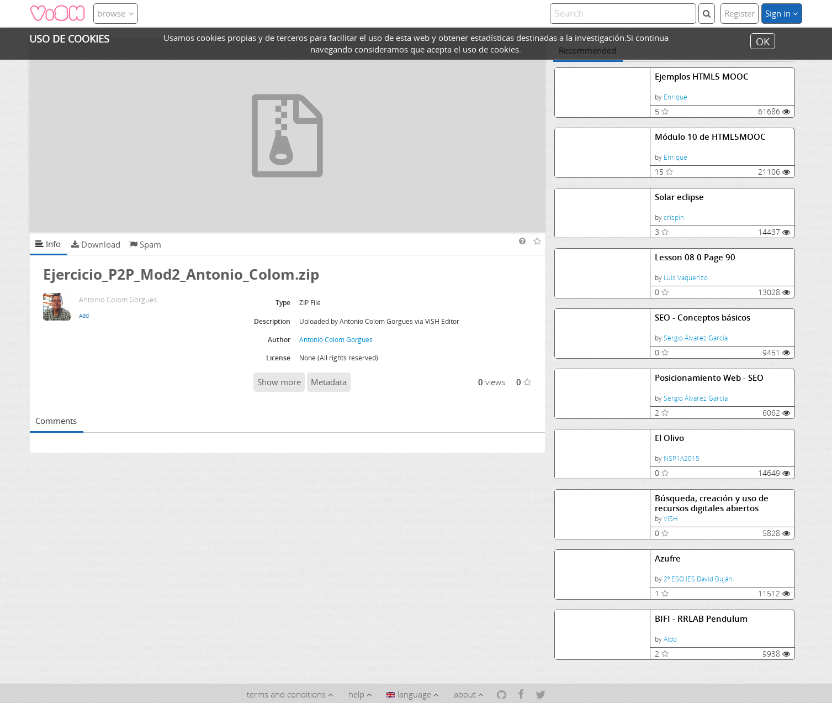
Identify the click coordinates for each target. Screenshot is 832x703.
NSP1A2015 (681, 458)
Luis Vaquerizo (686, 277)
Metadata (329, 381)
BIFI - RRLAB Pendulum (701, 618)
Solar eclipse (679, 197)
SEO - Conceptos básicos (702, 317)
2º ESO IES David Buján (698, 579)
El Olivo (669, 438)
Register (739, 13)
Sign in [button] (781, 13)
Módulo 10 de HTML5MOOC (710, 137)
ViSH (671, 518)
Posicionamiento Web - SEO (709, 378)
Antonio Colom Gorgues (336, 339)
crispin (674, 217)
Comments (56, 420)
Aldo (670, 639)
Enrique (675, 97)
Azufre (668, 558)
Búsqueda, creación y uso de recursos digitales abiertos (712, 503)
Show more (279, 381)
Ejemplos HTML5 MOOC (702, 76)
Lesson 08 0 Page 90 (695, 257)
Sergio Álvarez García (696, 338)
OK (763, 41)
